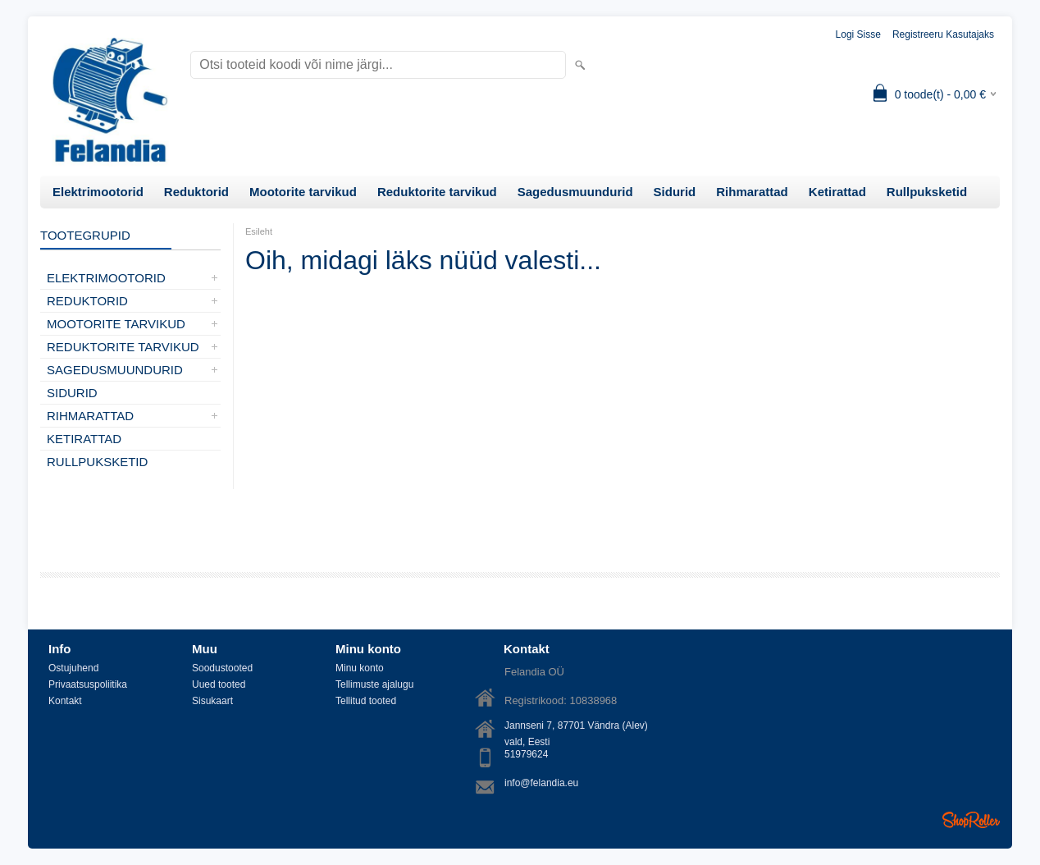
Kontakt (65, 701)
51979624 (526, 754)
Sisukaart (212, 701)
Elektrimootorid (98, 192)
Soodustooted (222, 668)
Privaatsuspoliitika (87, 684)
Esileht (258, 231)
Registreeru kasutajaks (943, 34)
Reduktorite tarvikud (437, 192)
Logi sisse (858, 34)
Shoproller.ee (971, 820)
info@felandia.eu (541, 783)
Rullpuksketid (927, 192)
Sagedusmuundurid (575, 192)
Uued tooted (218, 684)
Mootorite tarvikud (303, 192)
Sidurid (675, 192)
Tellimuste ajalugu (374, 684)
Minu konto (359, 668)
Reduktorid (196, 192)
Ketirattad (837, 192)
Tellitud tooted (365, 701)
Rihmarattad (752, 192)
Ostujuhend (73, 668)
